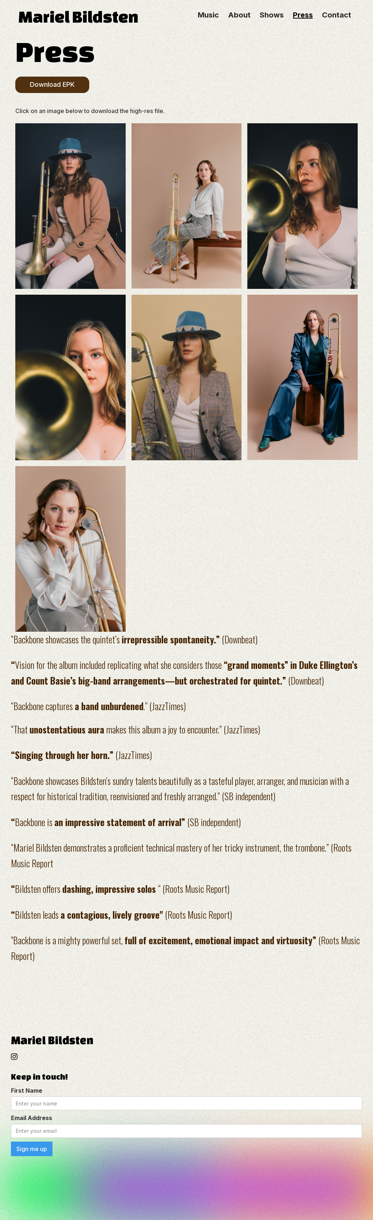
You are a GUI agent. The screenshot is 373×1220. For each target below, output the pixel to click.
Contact (336, 15)
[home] (97, 15)
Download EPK (52, 84)
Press (303, 15)
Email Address (31, 1118)
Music (208, 15)
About (239, 15)
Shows (272, 15)
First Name (26, 1090)
